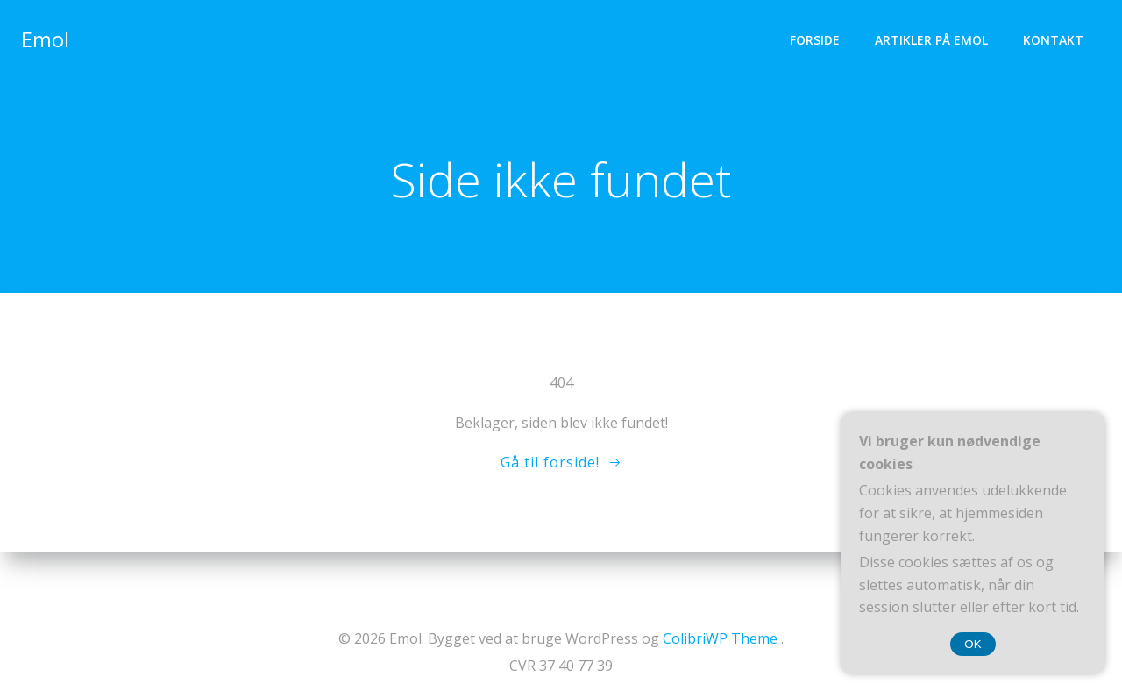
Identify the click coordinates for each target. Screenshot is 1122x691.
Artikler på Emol (931, 40)
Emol (45, 39)
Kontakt (1053, 40)
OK (972, 644)
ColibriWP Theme (720, 638)
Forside (815, 40)
